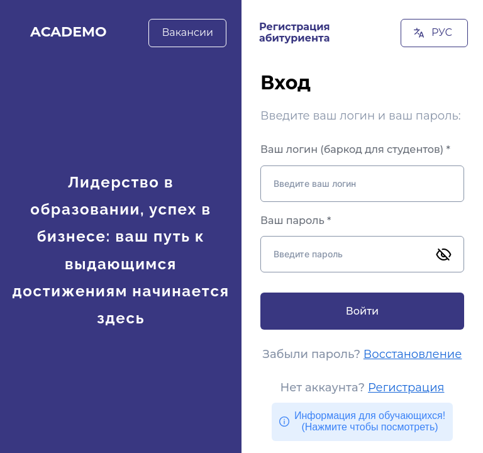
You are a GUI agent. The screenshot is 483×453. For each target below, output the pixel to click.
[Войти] (362, 311)
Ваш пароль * (295, 220)
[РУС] (434, 33)
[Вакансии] (187, 33)
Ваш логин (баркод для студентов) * (355, 149)
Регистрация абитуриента (294, 32)
